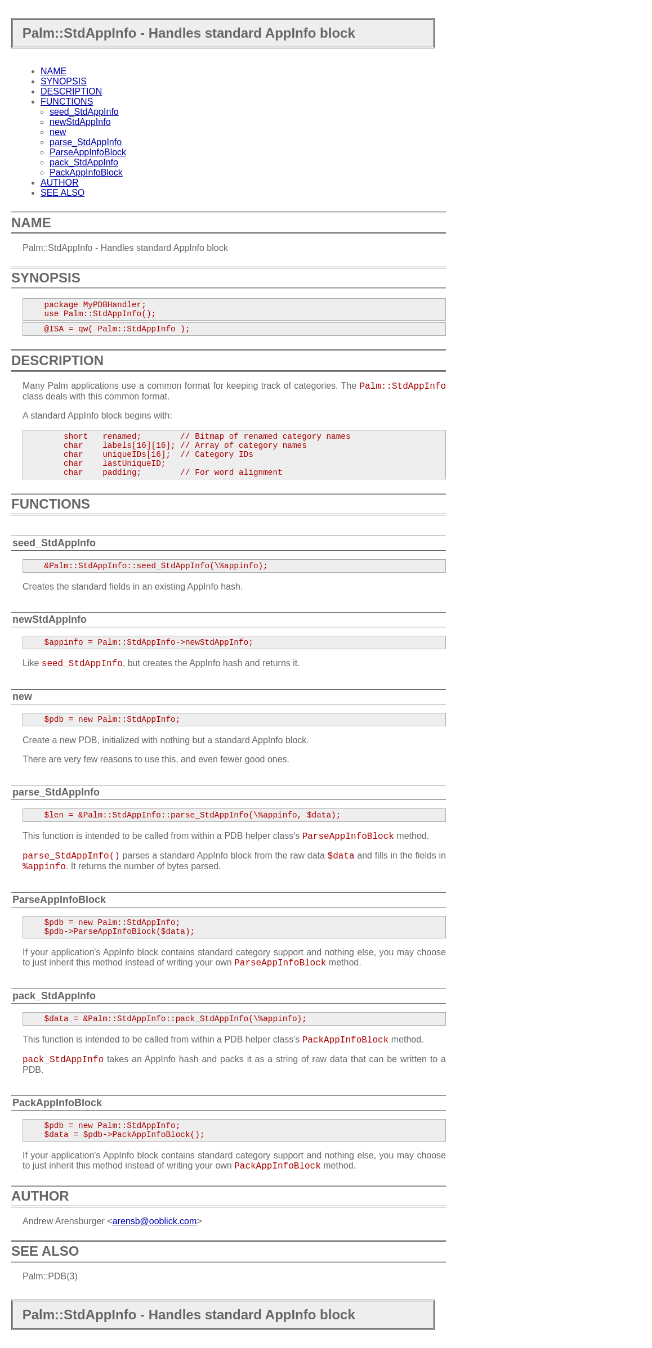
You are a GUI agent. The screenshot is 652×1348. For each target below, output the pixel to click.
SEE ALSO (62, 192)
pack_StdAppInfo (84, 162)
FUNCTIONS (67, 101)
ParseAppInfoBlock (88, 152)
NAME (53, 71)
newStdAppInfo (80, 122)
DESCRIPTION (71, 91)
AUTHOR (60, 182)
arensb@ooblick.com (155, 1221)
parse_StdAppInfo (86, 142)
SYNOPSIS (64, 81)
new (58, 132)
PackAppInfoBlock (86, 172)
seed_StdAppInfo (84, 111)
